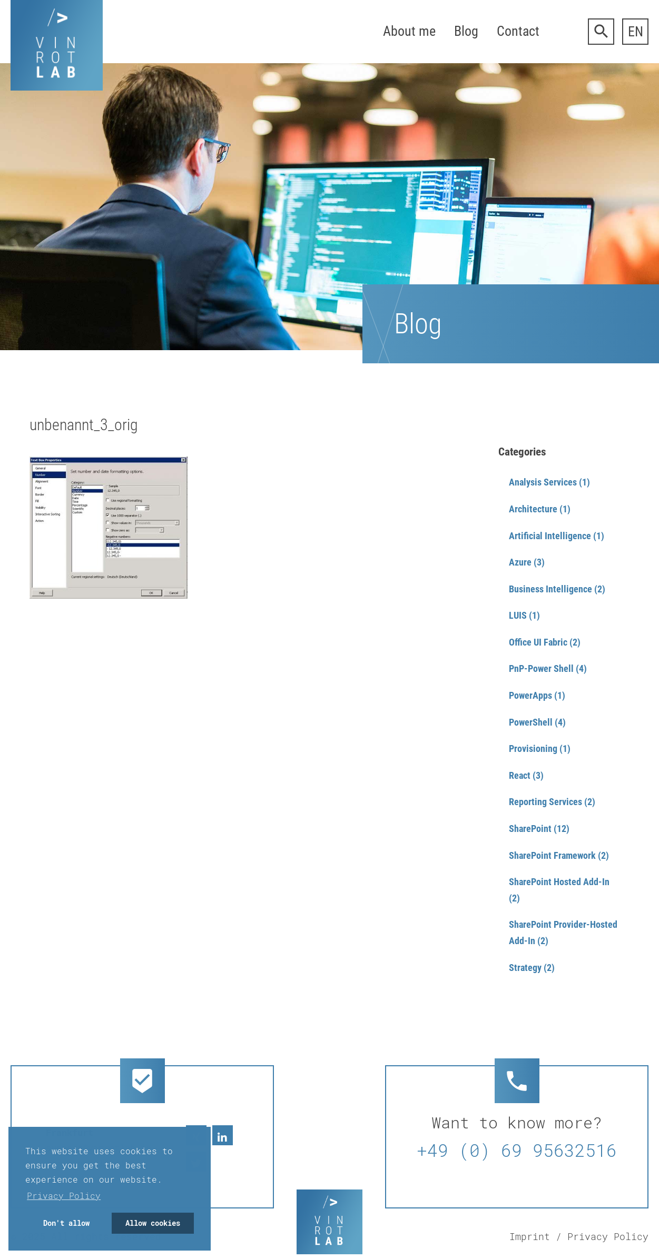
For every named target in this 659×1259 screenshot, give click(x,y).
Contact (518, 31)
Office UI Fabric (538, 642)
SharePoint (530, 828)
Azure (520, 562)
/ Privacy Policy (602, 1236)
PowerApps (530, 695)
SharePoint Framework (552, 855)
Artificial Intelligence (550, 535)
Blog (466, 31)
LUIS (518, 615)
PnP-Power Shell (541, 668)
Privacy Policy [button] (64, 1195)
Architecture (533, 508)
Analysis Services (543, 482)
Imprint (529, 1236)
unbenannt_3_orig (83, 424)
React (519, 775)
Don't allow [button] (66, 1223)
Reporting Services (545, 801)
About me (409, 31)
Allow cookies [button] (152, 1223)
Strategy (525, 967)
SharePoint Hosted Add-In (559, 881)
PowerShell (531, 722)
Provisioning (533, 748)
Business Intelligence (550, 588)
